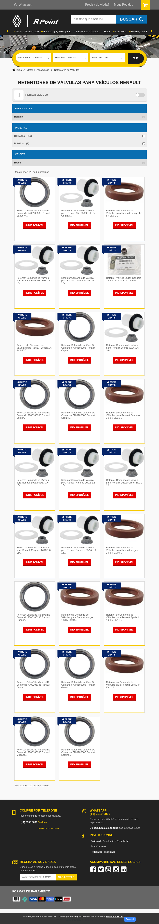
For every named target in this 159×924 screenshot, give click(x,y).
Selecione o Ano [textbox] (100, 58)
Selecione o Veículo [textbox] (65, 58)
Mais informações (115, 916)
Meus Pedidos (123, 4)
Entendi (130, 919)
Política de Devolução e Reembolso (110, 838)
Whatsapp (23, 4)
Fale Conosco (98, 843)
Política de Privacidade (103, 848)
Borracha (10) (23, 136)
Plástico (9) (21, 143)
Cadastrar (66, 874)
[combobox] (33, 58)
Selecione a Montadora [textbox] (29, 58)
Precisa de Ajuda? (97, 4)
